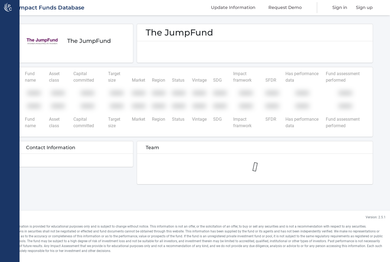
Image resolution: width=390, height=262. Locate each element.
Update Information (233, 7)
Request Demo (285, 7)
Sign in (339, 7)
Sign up (364, 7)
